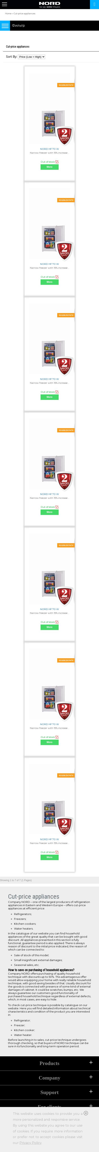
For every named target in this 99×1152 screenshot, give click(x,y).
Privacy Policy (30, 1143)
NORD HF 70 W (49, 148)
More (49, 167)
